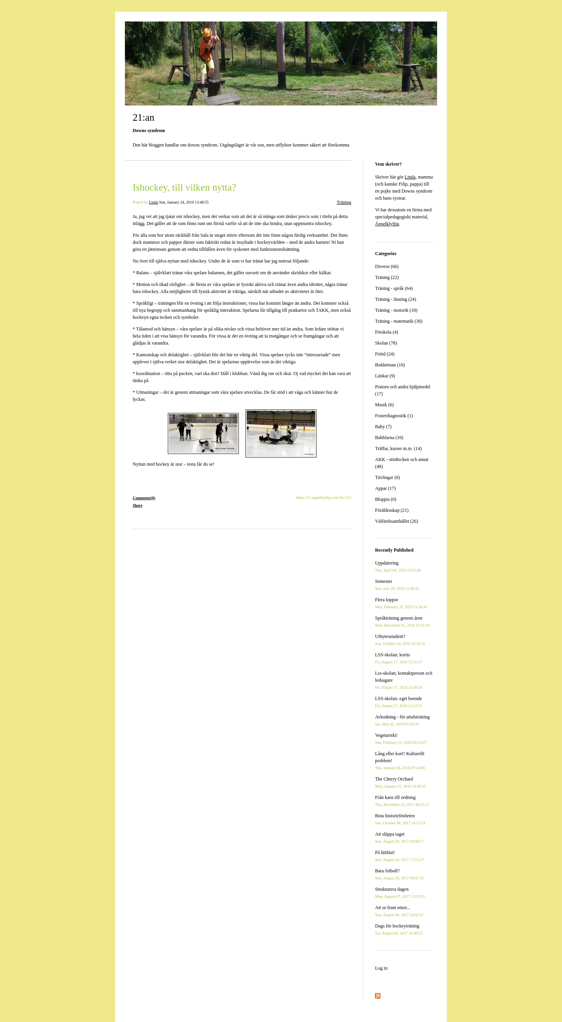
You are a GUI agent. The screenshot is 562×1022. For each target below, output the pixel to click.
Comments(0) (144, 498)
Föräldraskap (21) (392, 510)
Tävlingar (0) (387, 477)
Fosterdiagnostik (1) (394, 415)
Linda (153, 202)
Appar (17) (385, 488)
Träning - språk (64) (394, 288)
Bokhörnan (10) (390, 365)
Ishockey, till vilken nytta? (184, 187)
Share (137, 505)
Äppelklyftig (387, 224)
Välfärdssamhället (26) (396, 521)
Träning (343, 202)
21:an (144, 117)
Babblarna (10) (389, 437)
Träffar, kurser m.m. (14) (398, 448)
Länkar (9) (385, 376)
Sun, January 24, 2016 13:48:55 (184, 202)
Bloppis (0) (385, 499)
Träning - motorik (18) (396, 310)
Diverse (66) (386, 266)
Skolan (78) (386, 343)
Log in (381, 968)
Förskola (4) (386, 332)
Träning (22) (387, 277)
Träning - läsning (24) (395, 299)
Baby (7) (383, 426)
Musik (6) (384, 404)
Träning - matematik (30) (398, 321)
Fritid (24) (385, 354)
